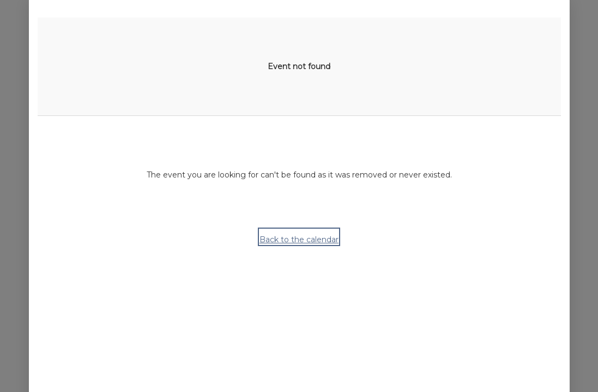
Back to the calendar (299, 239)
